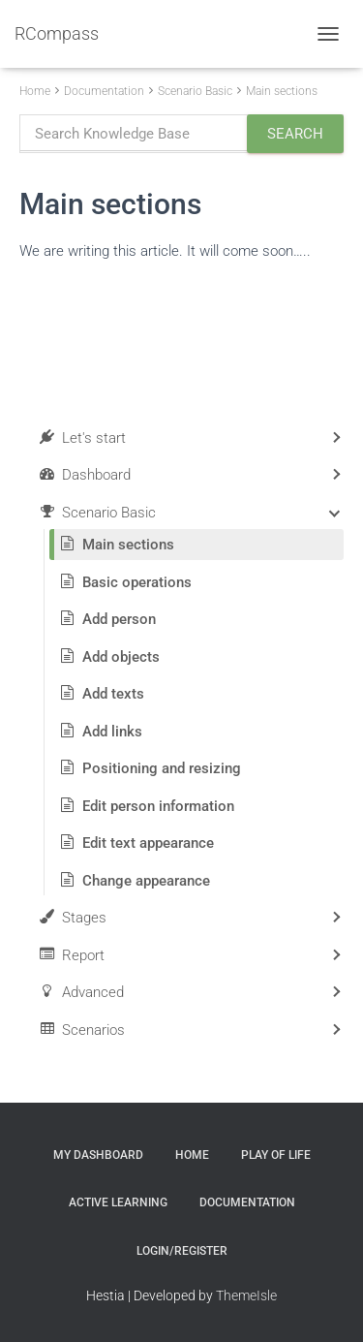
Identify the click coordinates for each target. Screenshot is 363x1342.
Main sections (282, 91)
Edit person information (158, 806)
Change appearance (146, 880)
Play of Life (276, 1155)
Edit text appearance (148, 843)
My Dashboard (98, 1155)
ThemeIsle (246, 1295)
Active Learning (118, 1202)
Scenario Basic (195, 91)
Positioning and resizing (161, 768)
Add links (112, 731)
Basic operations (137, 582)
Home (34, 91)
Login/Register (181, 1251)
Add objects (121, 657)
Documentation (104, 91)
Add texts (113, 693)
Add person (119, 619)
